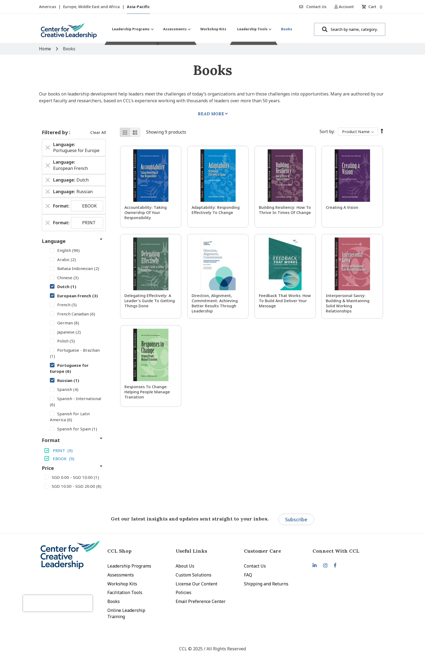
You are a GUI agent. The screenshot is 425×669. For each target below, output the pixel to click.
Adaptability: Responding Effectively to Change (216, 210)
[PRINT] (73, 450)
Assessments (120, 575)
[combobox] (349, 29)
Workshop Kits (122, 584)
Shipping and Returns (266, 584)
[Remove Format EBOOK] (47, 206)
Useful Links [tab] (191, 551)
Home (45, 49)
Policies (183, 592)
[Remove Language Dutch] (47, 180)
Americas (48, 6)
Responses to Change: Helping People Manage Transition (147, 392)
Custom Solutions (193, 575)
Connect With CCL (336, 551)
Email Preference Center (201, 601)
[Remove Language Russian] (47, 191)
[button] (346, 6)
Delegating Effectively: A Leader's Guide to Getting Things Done (149, 300)
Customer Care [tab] (262, 551)
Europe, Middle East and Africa (92, 6)
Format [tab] (51, 440)
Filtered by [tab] (55, 132)
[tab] (347, 551)
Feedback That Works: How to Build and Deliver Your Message (285, 300)
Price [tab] (48, 468)
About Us (185, 566)
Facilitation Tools (124, 592)
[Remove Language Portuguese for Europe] (47, 147)
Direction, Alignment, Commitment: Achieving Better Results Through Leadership (215, 303)
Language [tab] (54, 241)
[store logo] (69, 33)
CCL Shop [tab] (119, 551)
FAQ (248, 575)
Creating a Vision (342, 207)
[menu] (202, 29)
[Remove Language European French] (47, 165)
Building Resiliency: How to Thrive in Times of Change (285, 210)
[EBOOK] (73, 458)
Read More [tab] (211, 113)
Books (113, 601)
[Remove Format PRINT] (47, 223)
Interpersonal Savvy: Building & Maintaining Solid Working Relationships (347, 303)
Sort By (327, 131)
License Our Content (196, 584)
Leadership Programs (129, 566)
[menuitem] (132, 29)
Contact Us (312, 6)
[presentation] (68, 597)
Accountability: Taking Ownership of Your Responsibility (145, 212)
